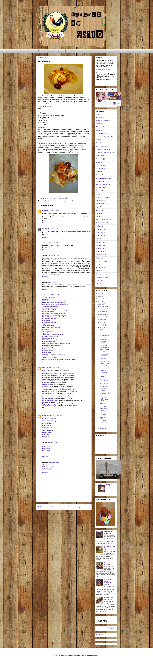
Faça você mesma (101, 184)
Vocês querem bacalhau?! (104, 380)
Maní (101, 330)
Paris (97, 239)
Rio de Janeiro (100, 261)
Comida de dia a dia (102, 149)
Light (97, 207)
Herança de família (66, 201)
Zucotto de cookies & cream (103, 341)
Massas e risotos (101, 223)
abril (101, 327)
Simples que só (101, 277)
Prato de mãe (100, 248)
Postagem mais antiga (82, 507)
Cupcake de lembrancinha (104, 409)
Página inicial (64, 507)
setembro (103, 314)
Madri (98, 213)
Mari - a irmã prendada (103, 219)
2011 (100, 304)
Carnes (98, 139)
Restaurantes (100, 255)
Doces (98, 171)
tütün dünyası (46, 450)
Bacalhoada (103, 358)
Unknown (45, 367)
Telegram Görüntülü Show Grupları (52, 470)
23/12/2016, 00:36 (58, 415)
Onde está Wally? (105, 393)
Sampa (98, 271)
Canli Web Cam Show (48, 466)
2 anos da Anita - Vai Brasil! (109, 563)
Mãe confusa (103, 386)
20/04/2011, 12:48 (55, 228)
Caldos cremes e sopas (103, 136)
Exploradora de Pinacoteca (109, 532)
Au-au (101, 332)
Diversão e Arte (101, 165)
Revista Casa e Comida (104, 350)
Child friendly (100, 146)
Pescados (74, 201)
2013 (100, 298)
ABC (97, 114)
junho (102, 322)
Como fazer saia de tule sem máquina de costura (109, 582)
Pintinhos (99, 245)
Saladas (98, 264)
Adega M (99, 117)
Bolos (98, 130)
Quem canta (50, 51)
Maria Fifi (108, 486)
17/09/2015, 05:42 (53, 295)
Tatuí (97, 283)
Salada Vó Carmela (103, 389)
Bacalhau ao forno (105, 361)
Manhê (98, 216)
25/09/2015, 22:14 (54, 367)
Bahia (98, 123)
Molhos (98, 226)
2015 (100, 293)
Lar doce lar (99, 200)
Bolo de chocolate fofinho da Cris (109, 547)
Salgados (99, 267)
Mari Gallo (45, 210)
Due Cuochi (103, 406)
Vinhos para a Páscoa (104, 354)
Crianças (99, 155)
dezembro (103, 306)
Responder (45, 223)
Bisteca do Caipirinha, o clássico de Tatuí (104, 398)
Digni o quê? (103, 403)
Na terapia (99, 229)
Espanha (99, 181)
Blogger (96, 655)
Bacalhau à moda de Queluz (105, 364)
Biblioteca (99, 127)
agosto (102, 317)
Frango (98, 194)
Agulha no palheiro (102, 120)
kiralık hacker (46, 448)
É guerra (98, 175)
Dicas (98, 162)
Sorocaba (99, 280)
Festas (98, 191)
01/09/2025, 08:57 (53, 442)
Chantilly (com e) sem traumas (105, 346)
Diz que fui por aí (101, 168)
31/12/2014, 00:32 (53, 282)
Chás (97, 143)
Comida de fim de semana (52, 201)
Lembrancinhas (101, 203)
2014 (100, 296)
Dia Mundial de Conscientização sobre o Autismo (105, 419)
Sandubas (99, 274)
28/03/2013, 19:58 (53, 255)
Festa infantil (100, 187)
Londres (98, 210)
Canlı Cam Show (47, 468)
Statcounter (99, 634)
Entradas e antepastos (103, 178)
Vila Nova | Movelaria (105, 484)
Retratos (98, 258)
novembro (103, 309)
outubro (102, 311)
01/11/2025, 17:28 (53, 462)
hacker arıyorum (47, 446)
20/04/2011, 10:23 (54, 210)
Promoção (99, 251)
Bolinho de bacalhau (103, 371)
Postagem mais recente (46, 507)
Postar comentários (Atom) (66, 513)
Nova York (99, 235)
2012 (100, 301)
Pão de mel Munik (105, 425)
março (102, 428)
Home (40, 51)
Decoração (99, 159)
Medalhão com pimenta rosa (104, 336)
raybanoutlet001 (47, 415)
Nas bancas (99, 232)
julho (101, 319)
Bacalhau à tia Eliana (104, 375)
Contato (60, 51)
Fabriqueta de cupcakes (104, 413)
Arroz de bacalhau (105, 368)
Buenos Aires (100, 133)
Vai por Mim (45, 228)
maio (101, 325)
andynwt (83, 655)
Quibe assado (104, 383)
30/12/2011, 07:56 (53, 243)
